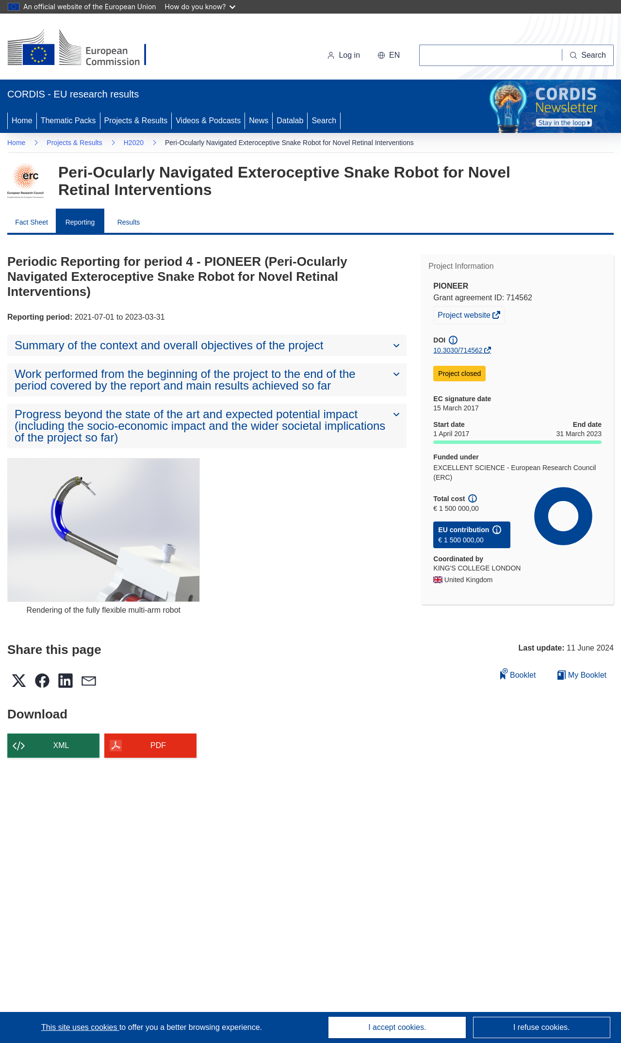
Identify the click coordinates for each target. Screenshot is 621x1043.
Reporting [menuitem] (80, 222)
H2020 (134, 143)
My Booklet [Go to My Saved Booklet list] (581, 675)
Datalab (290, 120)
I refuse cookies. (541, 1027)
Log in (343, 55)
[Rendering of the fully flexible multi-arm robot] (103, 530)
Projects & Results (136, 120)
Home (22, 120)
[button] (389, 55)
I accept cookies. (397, 1027)
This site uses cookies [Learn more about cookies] (80, 1027)
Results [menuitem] (128, 222)
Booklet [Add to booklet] (518, 673)
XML (61, 745)
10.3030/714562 (457, 350)
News (258, 120)
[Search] (588, 55)
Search (323, 120)
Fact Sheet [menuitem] (31, 222)
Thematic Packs (68, 120)
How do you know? (200, 6)
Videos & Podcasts (208, 120)
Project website (464, 316)
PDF (158, 745)
